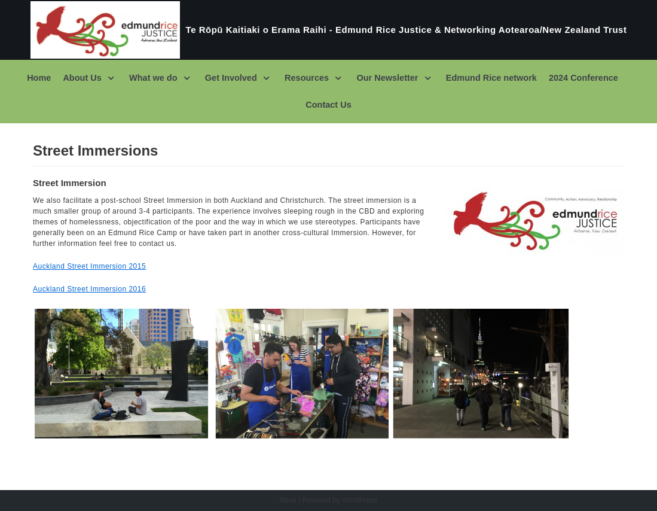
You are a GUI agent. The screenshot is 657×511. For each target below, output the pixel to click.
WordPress (359, 500)
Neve (288, 500)
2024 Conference (582, 78)
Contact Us (329, 105)
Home (41, 78)
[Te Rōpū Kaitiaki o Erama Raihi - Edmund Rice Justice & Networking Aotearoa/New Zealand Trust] (328, 30)
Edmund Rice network (490, 78)
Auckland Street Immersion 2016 (89, 289)
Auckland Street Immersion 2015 (89, 266)
